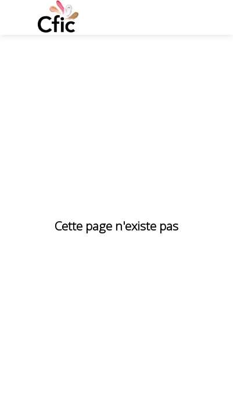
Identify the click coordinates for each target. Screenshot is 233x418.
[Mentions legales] (93, 383)
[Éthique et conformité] (175, 401)
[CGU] (35, 383)
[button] (17, 17)
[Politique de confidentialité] (67, 401)
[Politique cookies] (174, 383)
